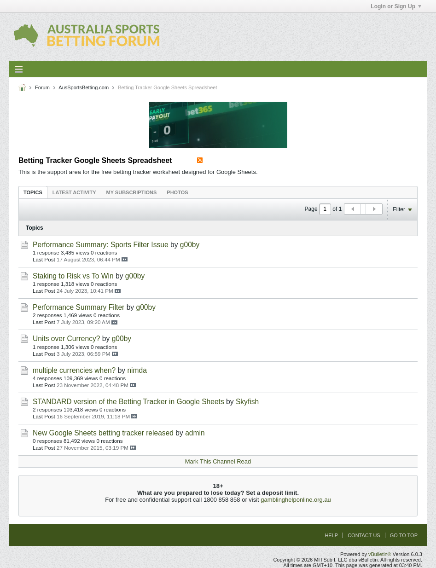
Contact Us (364, 535)
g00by (190, 245)
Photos (177, 192)
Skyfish (247, 402)
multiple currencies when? (74, 370)
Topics (32, 192)
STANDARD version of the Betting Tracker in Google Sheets (128, 402)
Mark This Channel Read (218, 461)
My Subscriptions (131, 192)
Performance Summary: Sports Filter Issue (101, 245)
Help (331, 535)
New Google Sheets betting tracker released (103, 433)
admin (194, 433)
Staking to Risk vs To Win (73, 276)
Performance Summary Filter (78, 307)
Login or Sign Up (396, 6)
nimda (136, 370)
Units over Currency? (66, 338)
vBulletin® (379, 554)
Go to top (404, 535)
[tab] (32, 192)
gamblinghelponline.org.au (296, 499)
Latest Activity (74, 192)
